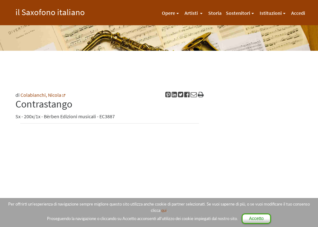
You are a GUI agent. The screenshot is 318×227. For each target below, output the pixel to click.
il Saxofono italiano (50, 11)
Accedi (298, 13)
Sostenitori (238, 13)
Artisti (192, 13)
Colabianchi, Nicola (41, 95)
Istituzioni (271, 13)
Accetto (256, 218)
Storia (214, 13)
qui (164, 210)
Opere (168, 13)
